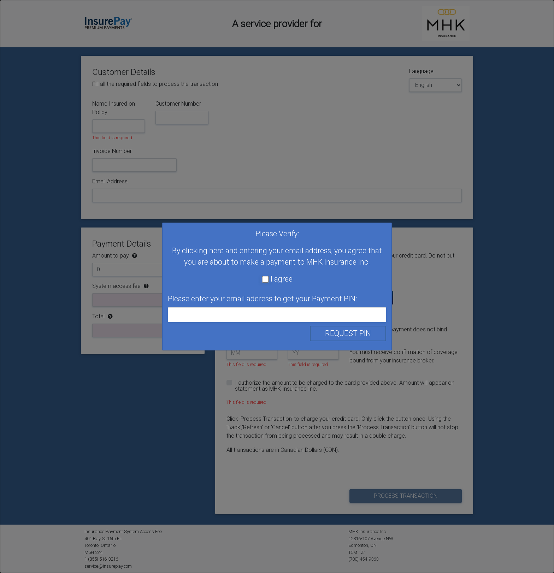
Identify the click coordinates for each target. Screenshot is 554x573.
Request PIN (348, 333)
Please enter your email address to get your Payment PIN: (262, 298)
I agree (282, 278)
